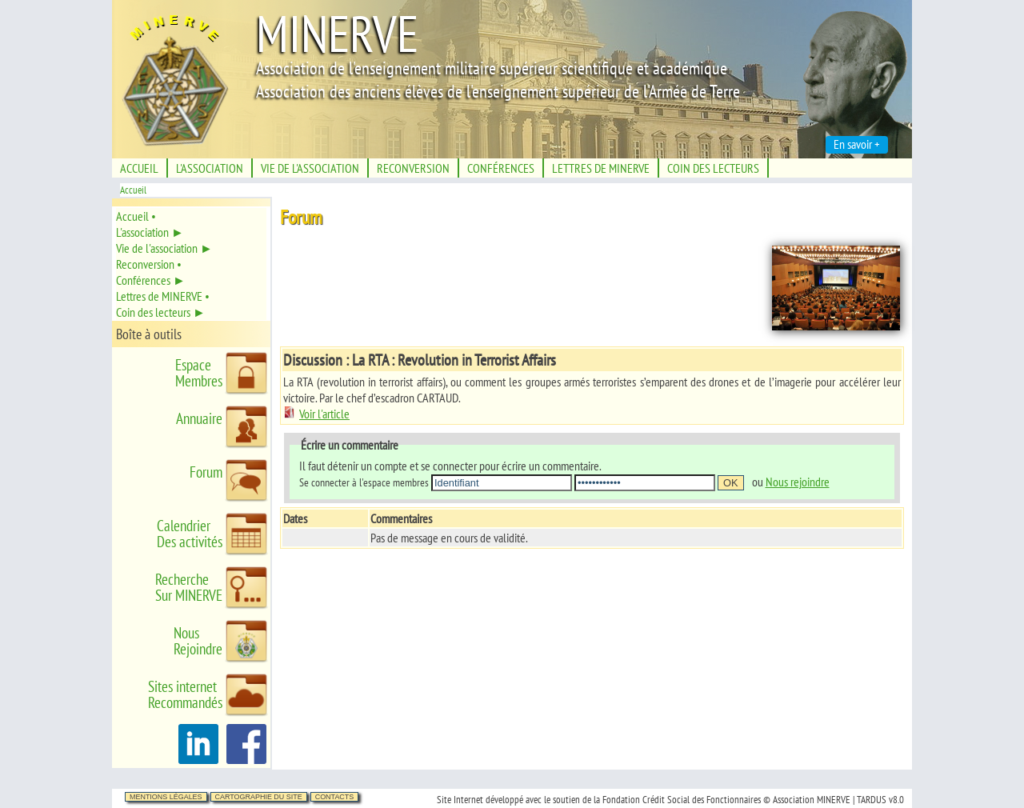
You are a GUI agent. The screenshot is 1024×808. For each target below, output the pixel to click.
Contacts (334, 797)
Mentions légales (166, 797)
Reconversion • (149, 264)
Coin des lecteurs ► (161, 312)
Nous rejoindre (798, 482)
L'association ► (150, 232)
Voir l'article (316, 414)
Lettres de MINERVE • (163, 296)
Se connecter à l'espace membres (364, 482)
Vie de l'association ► (164, 248)
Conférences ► (151, 280)
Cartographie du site (258, 797)
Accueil (133, 190)
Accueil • (136, 216)
